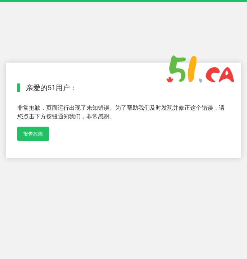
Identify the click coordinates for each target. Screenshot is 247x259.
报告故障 (33, 134)
